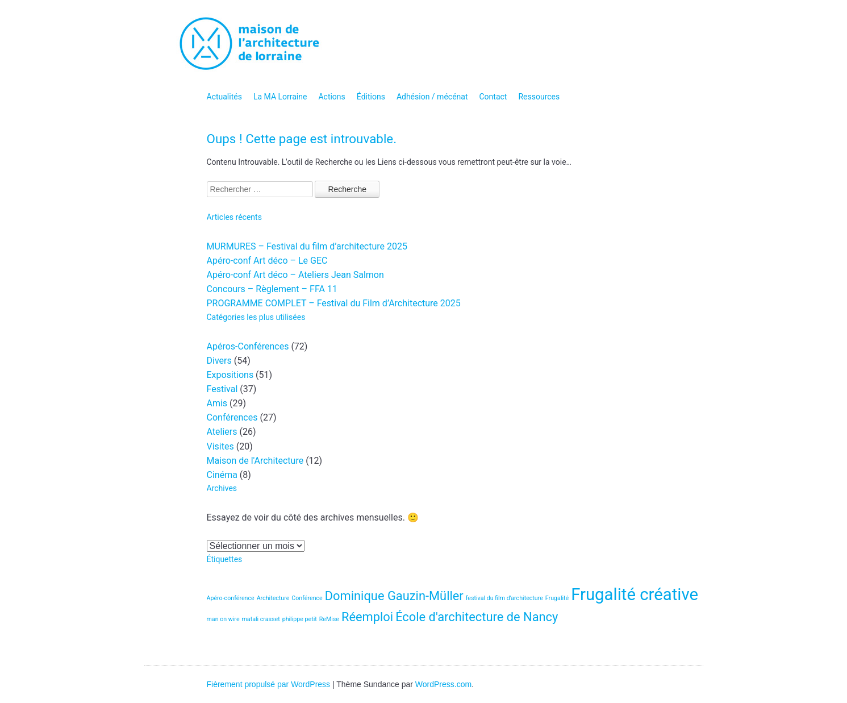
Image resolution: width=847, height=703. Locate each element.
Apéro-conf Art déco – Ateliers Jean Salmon (295, 274)
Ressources (539, 96)
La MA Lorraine (280, 96)
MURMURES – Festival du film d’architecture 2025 (307, 246)
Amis (217, 403)
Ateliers (222, 431)
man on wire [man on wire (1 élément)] (223, 619)
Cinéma (222, 474)
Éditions (371, 96)
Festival (222, 389)
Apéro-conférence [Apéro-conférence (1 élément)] (230, 598)
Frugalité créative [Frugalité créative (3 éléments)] (634, 594)
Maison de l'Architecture (255, 460)
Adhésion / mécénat (432, 96)
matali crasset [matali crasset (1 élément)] (261, 619)
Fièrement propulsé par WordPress (269, 684)
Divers (219, 360)
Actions (331, 96)
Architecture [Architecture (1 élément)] (273, 598)
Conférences (232, 417)
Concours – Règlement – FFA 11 (272, 289)
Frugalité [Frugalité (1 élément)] (557, 598)
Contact (493, 96)
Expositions (230, 374)
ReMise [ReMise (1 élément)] (329, 619)
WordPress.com (443, 684)
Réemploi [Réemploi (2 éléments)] (367, 617)
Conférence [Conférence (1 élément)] (306, 598)
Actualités (224, 96)
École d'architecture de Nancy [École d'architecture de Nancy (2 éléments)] (476, 617)
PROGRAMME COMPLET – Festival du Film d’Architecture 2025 (334, 303)
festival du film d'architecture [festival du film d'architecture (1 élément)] (504, 598)
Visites (220, 446)
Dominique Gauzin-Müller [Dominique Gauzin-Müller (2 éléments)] (394, 596)
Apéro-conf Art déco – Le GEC (267, 260)
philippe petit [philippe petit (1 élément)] (299, 619)
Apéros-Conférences (248, 346)
